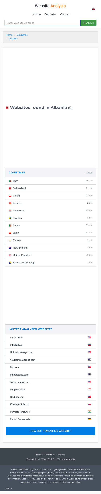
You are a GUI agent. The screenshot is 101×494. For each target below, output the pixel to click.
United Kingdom (50, 255)
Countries (50, 14)
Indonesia (50, 210)
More (89, 172)
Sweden (50, 218)
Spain (50, 232)
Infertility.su (51, 344)
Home (37, 14)
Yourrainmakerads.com (51, 359)
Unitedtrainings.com (51, 352)
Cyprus (50, 240)
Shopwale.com (51, 389)
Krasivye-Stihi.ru (51, 404)
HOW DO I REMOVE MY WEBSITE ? (50, 430)
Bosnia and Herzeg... (50, 262)
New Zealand (50, 247)
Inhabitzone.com (51, 374)
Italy (50, 180)
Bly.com (51, 367)
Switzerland (50, 188)
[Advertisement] (50, 76)
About (8, 488)
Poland (50, 195)
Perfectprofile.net (51, 411)
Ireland (50, 225)
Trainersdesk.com (51, 381)
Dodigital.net (51, 396)
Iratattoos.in (51, 337)
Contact (65, 14)
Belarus (50, 203)
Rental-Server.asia (51, 419)
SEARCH (88, 22)
